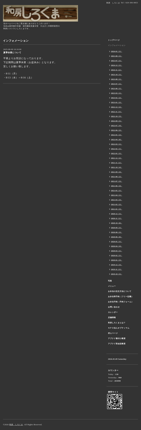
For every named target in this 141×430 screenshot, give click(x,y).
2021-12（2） (116, 158)
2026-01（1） (116, 51)
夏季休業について (12, 52)
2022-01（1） (116, 153)
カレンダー (113, 312)
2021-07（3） (116, 181)
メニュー (112, 286)
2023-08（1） (116, 79)
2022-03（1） (116, 144)
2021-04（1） (116, 195)
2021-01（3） (116, 209)
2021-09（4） (116, 172)
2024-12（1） (116, 65)
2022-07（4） (116, 125)
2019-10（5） (116, 274)
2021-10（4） (116, 167)
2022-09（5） (116, 121)
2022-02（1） (116, 149)
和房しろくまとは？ (117, 323)
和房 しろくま (16, 425)
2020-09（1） (116, 227)
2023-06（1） (116, 88)
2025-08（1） (116, 56)
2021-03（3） (116, 200)
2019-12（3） (116, 265)
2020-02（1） (116, 255)
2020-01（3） (116, 260)
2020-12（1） (116, 214)
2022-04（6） (116, 139)
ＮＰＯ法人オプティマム (118, 328)
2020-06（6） (116, 237)
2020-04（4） (116, 246)
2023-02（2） (116, 98)
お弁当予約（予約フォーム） (120, 302)
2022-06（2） (116, 130)
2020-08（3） (116, 232)
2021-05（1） (116, 190)
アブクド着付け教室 (117, 338)
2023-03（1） (116, 93)
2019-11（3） (116, 269)
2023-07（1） (116, 84)
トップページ (114, 40)
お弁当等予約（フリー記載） (120, 296)
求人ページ (113, 333)
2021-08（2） (116, 176)
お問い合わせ (114, 307)
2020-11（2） (116, 218)
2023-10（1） (116, 74)
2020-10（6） (116, 223)
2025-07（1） (116, 60)
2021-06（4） (116, 186)
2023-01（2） (116, 102)
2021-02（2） (116, 204)
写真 (110, 281)
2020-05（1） (116, 241)
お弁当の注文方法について (119, 291)
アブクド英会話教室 (117, 344)
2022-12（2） (116, 107)
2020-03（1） (116, 251)
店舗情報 (112, 317)
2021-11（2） (116, 163)
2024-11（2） (116, 70)
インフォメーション (117, 45)
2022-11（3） (116, 112)
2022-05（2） (116, 135)
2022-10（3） (116, 116)
